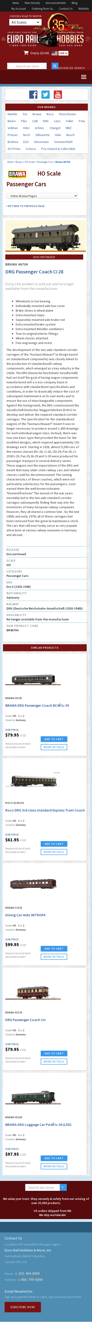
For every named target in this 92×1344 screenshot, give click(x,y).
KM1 (46, 121)
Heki (58, 135)
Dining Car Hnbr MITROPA (25, 915)
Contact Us (66, 9)
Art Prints (14, 149)
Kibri (26, 128)
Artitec (39, 128)
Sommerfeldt (63, 142)
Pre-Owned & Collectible (58, 149)
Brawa (37, 114)
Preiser (13, 135)
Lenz (57, 121)
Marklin (12, 114)
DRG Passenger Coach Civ (25, 1019)
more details (54, 747)
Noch (26, 135)
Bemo (12, 121)
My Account (18, 9)
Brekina (13, 142)
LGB (35, 121)
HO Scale (29, 162)
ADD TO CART (54, 739)
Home (10, 162)
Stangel (55, 128)
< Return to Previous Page (25, 206)
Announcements (56, 3)
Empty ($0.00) (40, 53)
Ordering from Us (42, 9)
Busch (70, 135)
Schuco (31, 149)
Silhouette (42, 135)
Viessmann (41, 142)
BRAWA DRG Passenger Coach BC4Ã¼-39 (37, 705)
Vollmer (13, 128)
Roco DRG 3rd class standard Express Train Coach (45, 810)
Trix (25, 114)
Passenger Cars (45, 162)
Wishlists (83, 9)
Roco (50, 114)
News (15, 3)
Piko (24, 121)
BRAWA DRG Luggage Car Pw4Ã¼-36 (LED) (38, 1124)
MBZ (69, 128)
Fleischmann (67, 114)
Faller (70, 121)
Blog (74, 3)
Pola (82, 121)
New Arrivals (32, 3)
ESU (26, 142)
